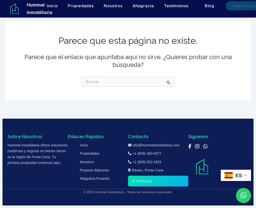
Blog (200, 6)
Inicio (82, 6)
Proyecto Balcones (94, 170)
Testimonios (174, 6)
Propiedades (103, 6)
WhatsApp (142, 181)
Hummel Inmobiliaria (39, 8)
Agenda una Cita (230, 6)
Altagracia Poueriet (94, 178)
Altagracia (149, 6)
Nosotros (127, 6)
